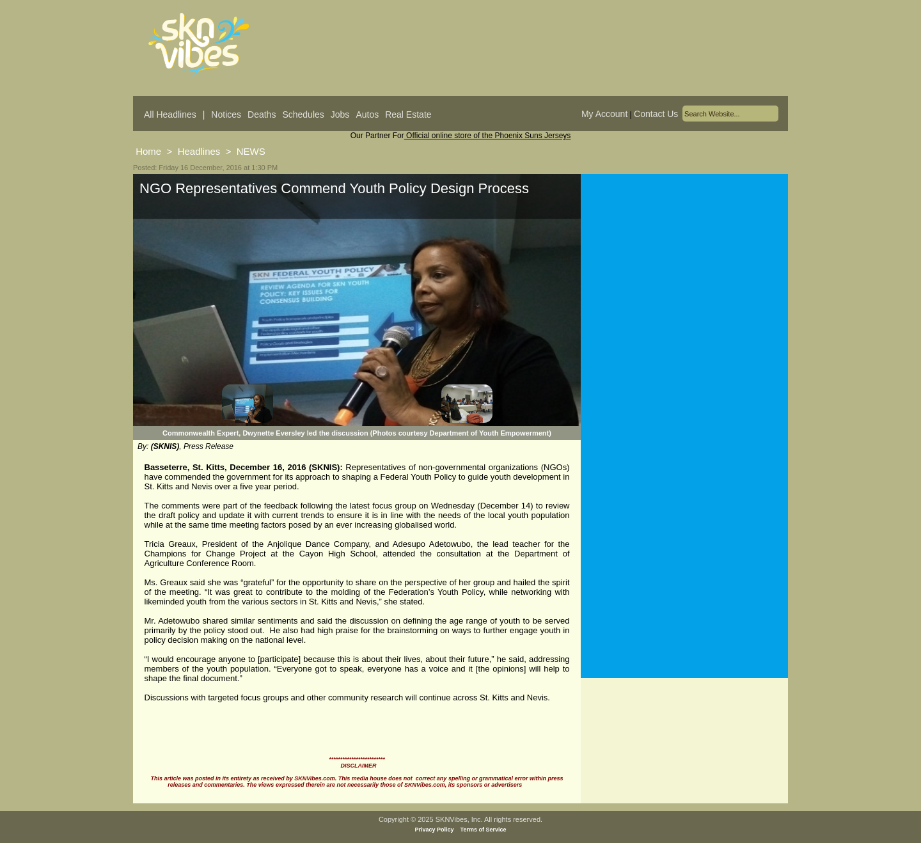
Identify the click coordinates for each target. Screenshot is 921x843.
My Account (604, 114)
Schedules (303, 114)
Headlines (199, 151)
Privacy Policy (434, 829)
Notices (226, 114)
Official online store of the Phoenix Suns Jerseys (487, 135)
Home (148, 151)
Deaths (262, 114)
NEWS (251, 151)
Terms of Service (483, 829)
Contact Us (656, 114)
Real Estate (408, 114)
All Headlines (170, 114)
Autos (367, 114)
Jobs (340, 114)
